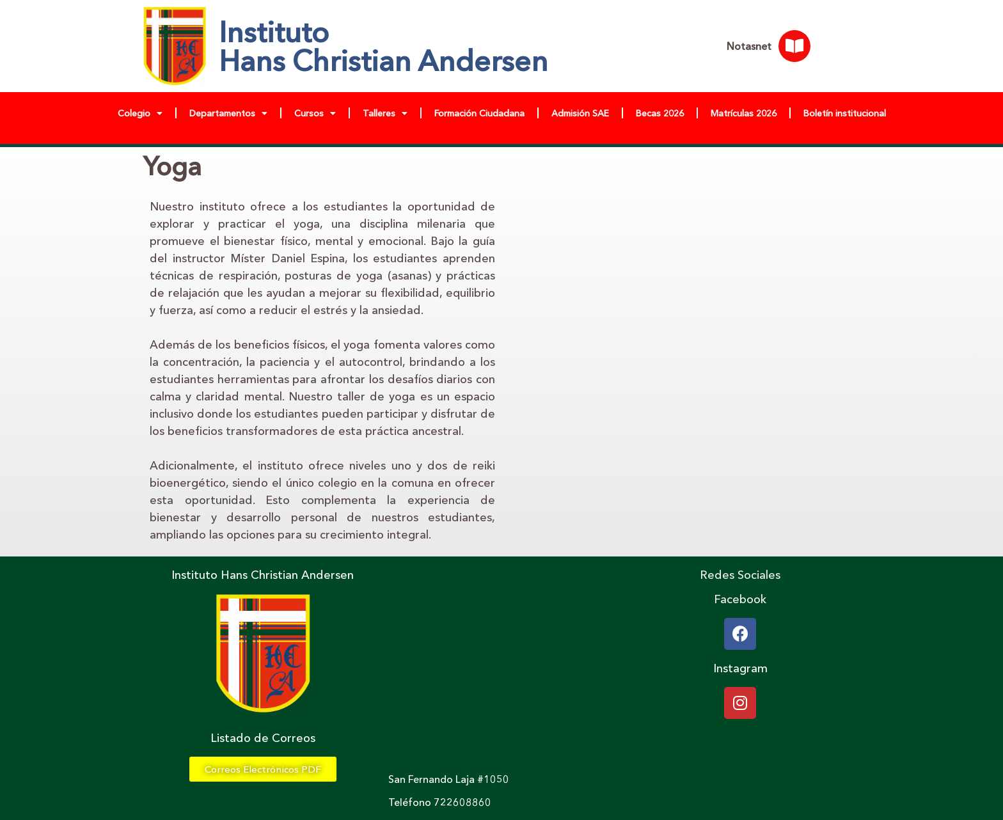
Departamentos (228, 113)
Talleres (385, 113)
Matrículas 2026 (744, 113)
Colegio (140, 113)
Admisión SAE (580, 113)
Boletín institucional (844, 113)
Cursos (315, 113)
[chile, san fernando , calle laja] (501, 665)
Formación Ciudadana (479, 113)
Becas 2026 (660, 113)
